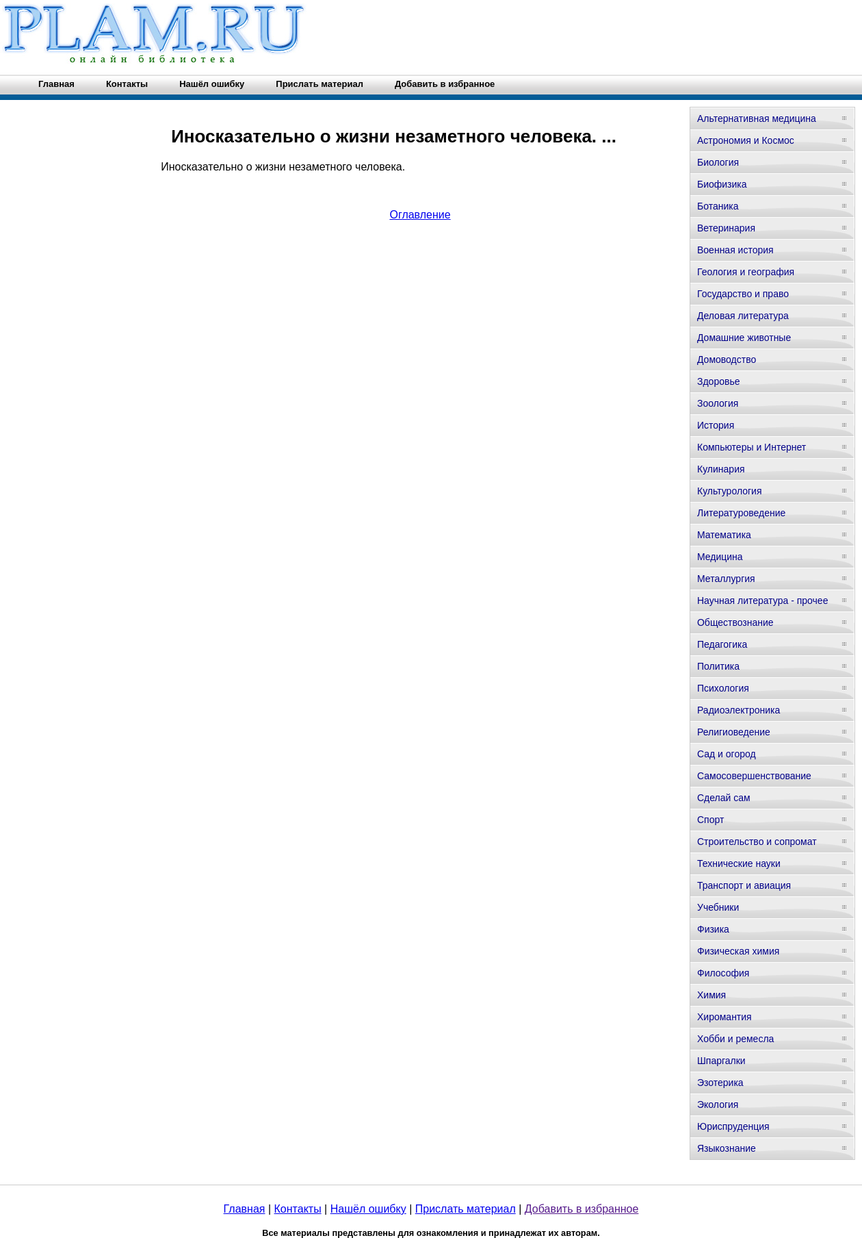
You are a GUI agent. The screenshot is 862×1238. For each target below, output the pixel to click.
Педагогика (722, 644)
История (715, 425)
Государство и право (743, 293)
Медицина (720, 556)
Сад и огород (726, 753)
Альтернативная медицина (756, 118)
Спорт (710, 819)
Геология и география (745, 271)
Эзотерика (720, 1082)
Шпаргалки (721, 1060)
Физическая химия (738, 951)
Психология (723, 688)
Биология (718, 162)
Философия (723, 973)
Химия (711, 994)
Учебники (718, 907)
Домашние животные (744, 337)
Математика (724, 534)
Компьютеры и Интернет (751, 447)
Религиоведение (733, 732)
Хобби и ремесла (735, 1038)
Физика (713, 929)
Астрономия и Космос (745, 140)
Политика (718, 666)
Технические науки (739, 863)
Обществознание (735, 622)
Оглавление (419, 214)
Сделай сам (723, 797)
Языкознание (726, 1148)
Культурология (729, 490)
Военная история (735, 249)
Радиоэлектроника (738, 710)
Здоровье (718, 381)
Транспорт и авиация (744, 885)
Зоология (717, 403)
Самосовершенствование (754, 775)
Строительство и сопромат (757, 841)
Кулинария (721, 469)
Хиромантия (724, 1016)
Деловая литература (743, 315)
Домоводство (726, 359)
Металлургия (726, 578)
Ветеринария (726, 228)
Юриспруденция (733, 1126)
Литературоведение (741, 512)
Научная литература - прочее (762, 600)
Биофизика (722, 184)
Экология (717, 1104)
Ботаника (717, 206)
